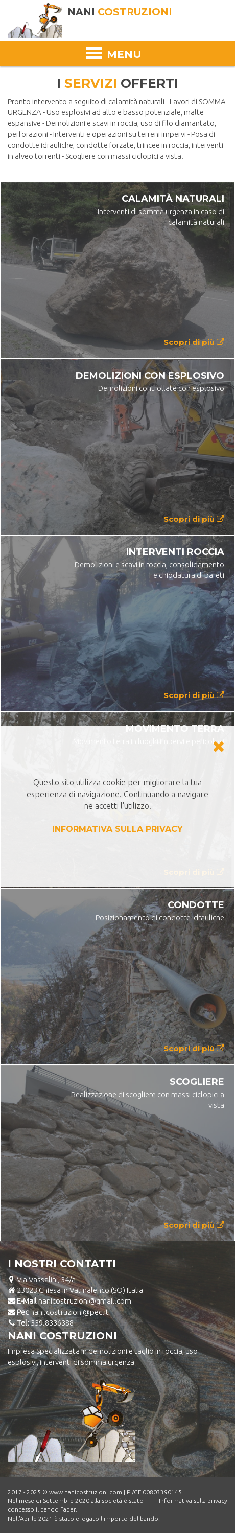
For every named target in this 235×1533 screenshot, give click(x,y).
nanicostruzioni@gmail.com (84, 1300)
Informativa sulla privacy (193, 1500)
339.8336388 (52, 1322)
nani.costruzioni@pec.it (69, 1312)
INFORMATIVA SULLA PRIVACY (117, 829)
